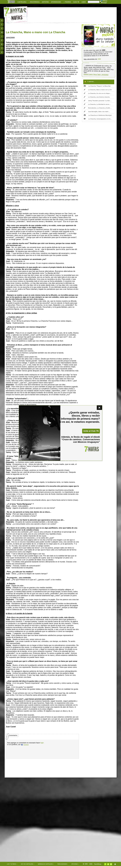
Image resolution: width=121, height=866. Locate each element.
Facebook (26, 744)
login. (42, 743)
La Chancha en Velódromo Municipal (98, 115)
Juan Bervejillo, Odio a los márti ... (97, 111)
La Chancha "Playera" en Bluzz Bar (97, 86)
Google (104, 2)
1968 (99, 59)
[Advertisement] (75, 13)
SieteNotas (97, 864)
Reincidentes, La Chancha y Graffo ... (98, 108)
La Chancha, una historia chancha (97, 97)
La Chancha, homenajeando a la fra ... (98, 119)
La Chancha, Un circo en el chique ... (97, 93)
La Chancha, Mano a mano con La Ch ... (98, 90)
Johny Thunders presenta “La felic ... (97, 100)
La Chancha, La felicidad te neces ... (97, 104)
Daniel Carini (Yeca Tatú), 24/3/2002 (96, 74)
